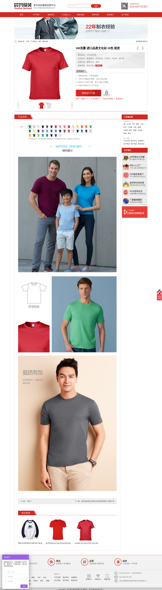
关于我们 (36, 15)
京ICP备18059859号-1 (96, 588)
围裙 (135, 130)
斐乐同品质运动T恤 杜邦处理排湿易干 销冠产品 (98, 501)
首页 (21, 15)
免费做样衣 (105, 93)
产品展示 (65, 15)
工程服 (130, 127)
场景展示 (51, 15)
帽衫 (137, 124)
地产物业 (134, 144)
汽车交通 (126, 141)
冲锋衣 (125, 130)
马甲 (133, 124)
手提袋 (140, 130)
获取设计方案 (88, 93)
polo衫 (129, 124)
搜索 (96, 6)
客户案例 (125, 15)
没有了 (29, 501)
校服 (125, 133)
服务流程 (80, 15)
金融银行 (141, 141)
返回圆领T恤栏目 (142, 41)
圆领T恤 (45, 41)
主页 (27, 41)
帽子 (130, 130)
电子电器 (126, 144)
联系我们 (110, 15)
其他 (129, 133)
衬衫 (135, 127)
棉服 (139, 127)
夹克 (125, 127)
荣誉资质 (95, 15)
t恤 (40, 41)
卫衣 (142, 124)
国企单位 (134, 141)
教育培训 (141, 144)
